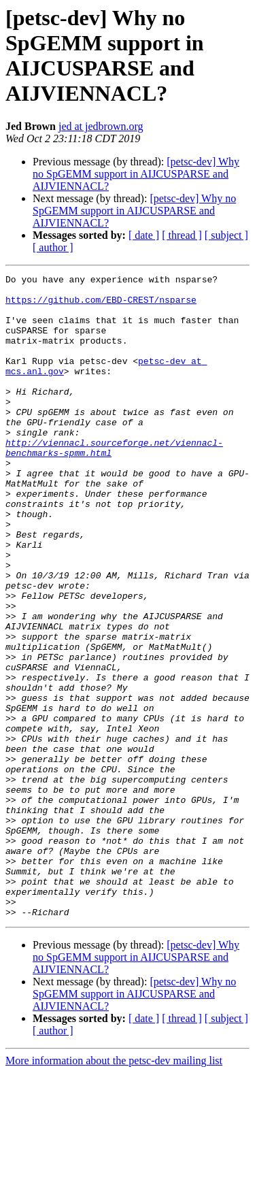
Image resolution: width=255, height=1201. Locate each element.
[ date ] (144, 235)
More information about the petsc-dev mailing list (113, 1189)
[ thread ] (182, 235)
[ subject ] (226, 235)
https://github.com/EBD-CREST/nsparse (101, 305)
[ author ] (53, 247)
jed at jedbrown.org (100, 126)
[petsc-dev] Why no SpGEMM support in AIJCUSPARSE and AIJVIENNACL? (136, 174)
